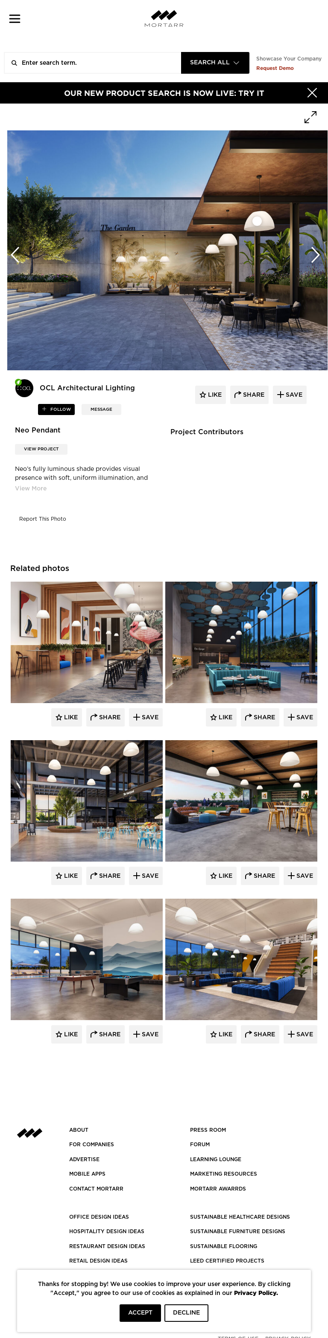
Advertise (84, 1159)
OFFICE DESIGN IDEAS (99, 1217)
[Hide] (312, 93)
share (252, 395)
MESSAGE (101, 409)
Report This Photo (42, 519)
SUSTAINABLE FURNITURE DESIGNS (237, 1231)
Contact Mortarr (96, 1188)
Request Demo (275, 68)
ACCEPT (140, 1313)
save (293, 395)
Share (108, 718)
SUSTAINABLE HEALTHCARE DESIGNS (240, 1217)
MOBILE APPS (87, 1174)
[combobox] (215, 63)
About (78, 1130)
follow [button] (60, 409)
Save (149, 718)
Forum (200, 1144)
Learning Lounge (215, 1159)
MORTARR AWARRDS (218, 1188)
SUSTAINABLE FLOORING (223, 1246)
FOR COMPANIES (91, 1144)
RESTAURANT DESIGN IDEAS (107, 1246)
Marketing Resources (223, 1174)
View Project (41, 449)
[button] (14, 18)
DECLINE (186, 1313)
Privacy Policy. (256, 1292)
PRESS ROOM (208, 1130)
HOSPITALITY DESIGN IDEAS (106, 1231)
